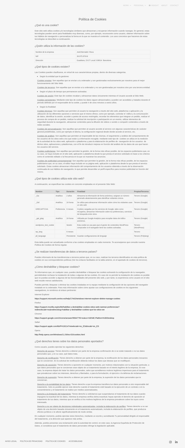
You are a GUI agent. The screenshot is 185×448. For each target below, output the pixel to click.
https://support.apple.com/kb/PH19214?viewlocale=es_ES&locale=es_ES (67, 326)
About (164, 5)
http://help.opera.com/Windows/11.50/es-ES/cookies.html (60, 334)
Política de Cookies (55, 441)
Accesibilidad (75, 441)
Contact (174, 5)
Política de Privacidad (31, 441)
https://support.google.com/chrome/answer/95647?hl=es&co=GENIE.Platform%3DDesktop (74, 318)
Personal (140, 5)
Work (127, 5)
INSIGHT (155, 5)
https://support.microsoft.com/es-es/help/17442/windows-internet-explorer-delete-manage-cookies (77, 298)
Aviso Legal (11, 441)
